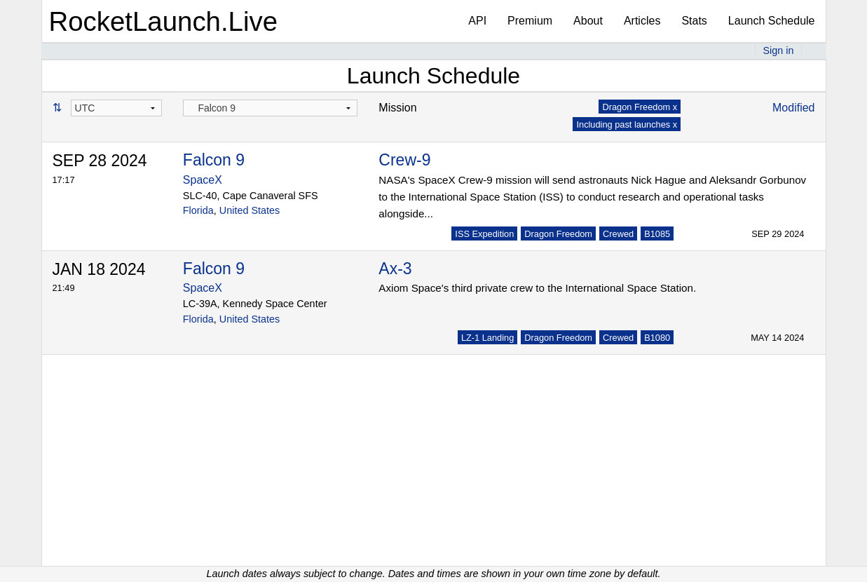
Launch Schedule (771, 21)
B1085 (657, 234)
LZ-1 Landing (487, 337)
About (588, 21)
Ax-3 (394, 268)
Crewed (618, 234)
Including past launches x (626, 124)
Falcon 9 (214, 160)
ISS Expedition (484, 234)
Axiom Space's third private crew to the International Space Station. (537, 288)
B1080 (657, 337)
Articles (642, 21)
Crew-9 (404, 160)
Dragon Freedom (558, 234)
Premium (529, 21)
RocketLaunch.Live (163, 21)
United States (249, 210)
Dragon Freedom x (639, 107)
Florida (198, 210)
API (477, 21)
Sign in (778, 50)
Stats (693, 21)
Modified (793, 108)
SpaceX (202, 180)
